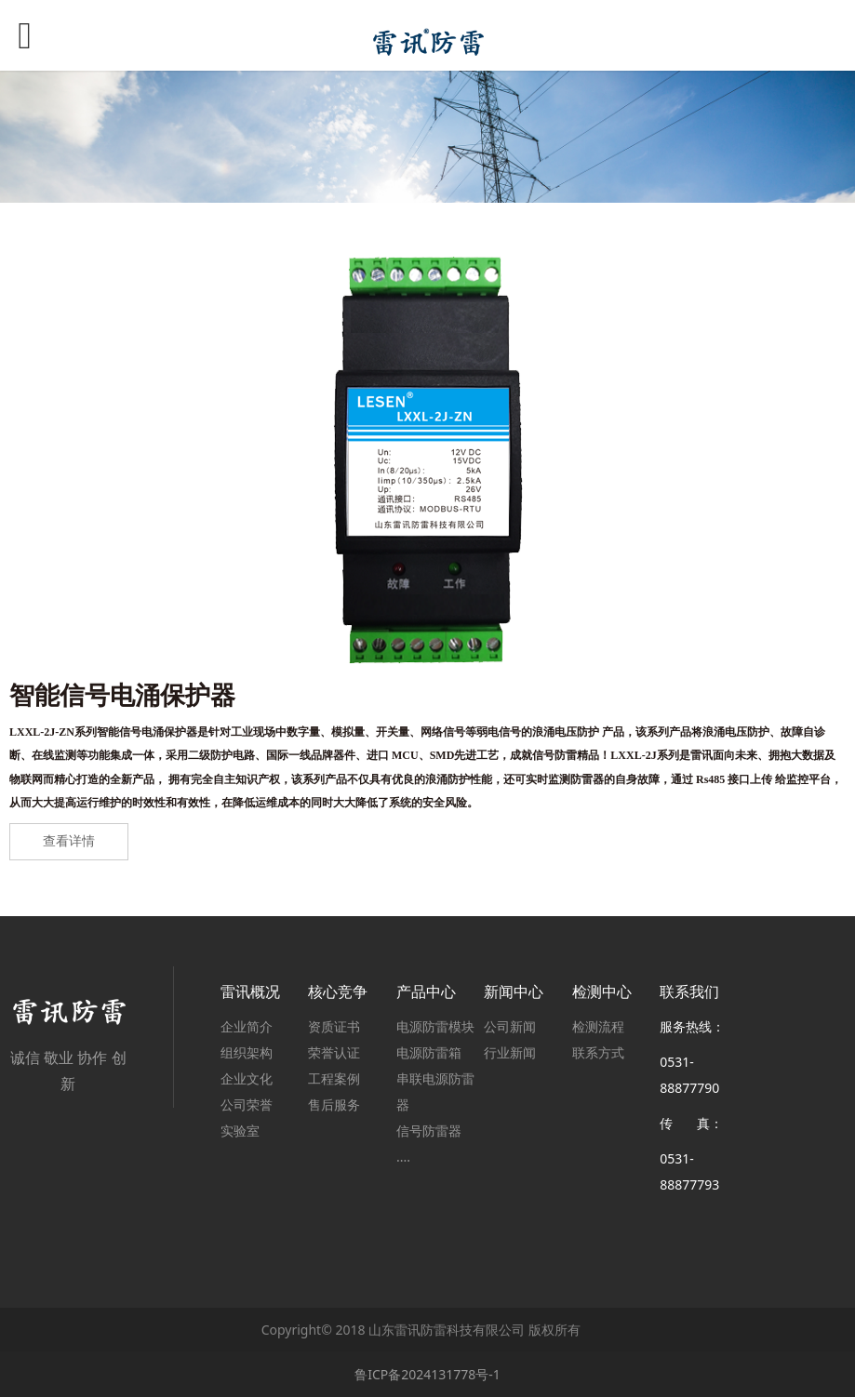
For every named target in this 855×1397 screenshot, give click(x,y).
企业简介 (246, 1026)
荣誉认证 (334, 1052)
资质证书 (334, 1026)
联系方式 (598, 1052)
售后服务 (334, 1104)
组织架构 (246, 1052)
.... (403, 1156)
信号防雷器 (428, 1130)
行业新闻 (510, 1052)
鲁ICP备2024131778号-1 (427, 1374)
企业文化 (246, 1078)
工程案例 (334, 1078)
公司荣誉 (246, 1104)
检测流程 (598, 1026)
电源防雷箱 (428, 1052)
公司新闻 (510, 1026)
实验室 (240, 1130)
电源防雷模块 (435, 1026)
